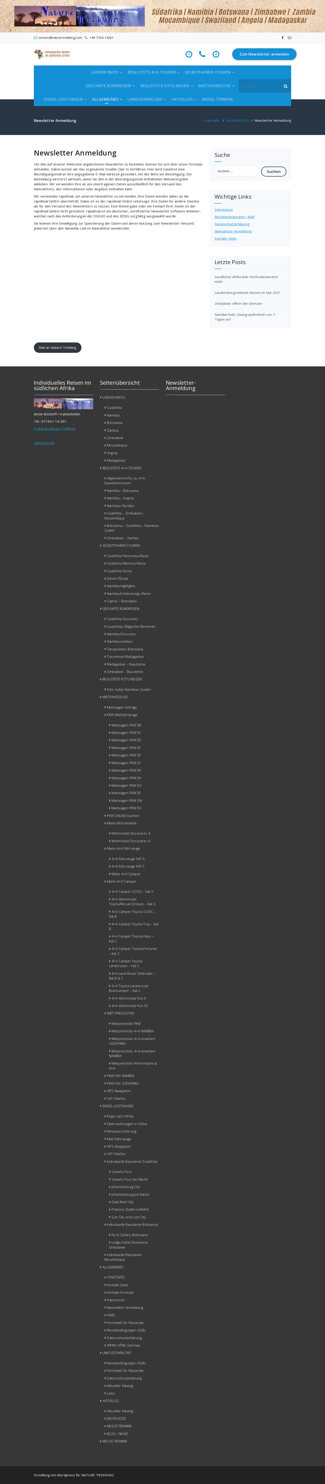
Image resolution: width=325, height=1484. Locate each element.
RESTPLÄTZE (116, 1418)
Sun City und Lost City (128, 1217)
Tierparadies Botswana (125, 649)
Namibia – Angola (120, 498)
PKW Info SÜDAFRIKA (123, 1083)
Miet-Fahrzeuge (119, 1139)
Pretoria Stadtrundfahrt (130, 1209)
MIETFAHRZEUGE (214, 85)
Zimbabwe (115, 437)
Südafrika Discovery (122, 618)
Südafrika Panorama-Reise (128, 556)
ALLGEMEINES (105, 99)
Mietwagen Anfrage (122, 707)
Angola (112, 453)
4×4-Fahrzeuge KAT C (128, 866)
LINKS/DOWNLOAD (145, 99)
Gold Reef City (122, 1202)
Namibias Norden (120, 505)
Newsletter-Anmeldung (233, 231)
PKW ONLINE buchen (123, 815)
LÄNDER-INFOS (104, 72)
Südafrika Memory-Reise (126, 563)
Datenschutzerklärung (232, 224)
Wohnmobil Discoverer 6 (130, 841)
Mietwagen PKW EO (126, 785)
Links (111, 1393)
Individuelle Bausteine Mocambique (123, 1257)
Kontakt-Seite (226, 238)
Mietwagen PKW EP (126, 755)
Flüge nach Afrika (120, 1116)
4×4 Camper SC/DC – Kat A (132, 891)
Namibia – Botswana (123, 490)
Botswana (115, 422)
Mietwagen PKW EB (126, 725)
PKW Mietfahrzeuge (122, 714)
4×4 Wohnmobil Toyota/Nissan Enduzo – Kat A (132, 901)
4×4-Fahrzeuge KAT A (128, 858)
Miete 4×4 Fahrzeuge (123, 848)
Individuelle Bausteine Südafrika (132, 1161)
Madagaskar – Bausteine (126, 664)
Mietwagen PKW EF (126, 747)
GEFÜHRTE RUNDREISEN (108, 85)
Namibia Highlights (121, 586)
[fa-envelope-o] (289, 37)
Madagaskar (116, 460)
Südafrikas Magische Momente (131, 626)
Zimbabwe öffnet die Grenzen (238, 303)
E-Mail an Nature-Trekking (54, 428)
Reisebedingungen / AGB (234, 216)
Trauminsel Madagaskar (125, 656)
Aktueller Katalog (120, 1385)
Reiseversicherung (121, 1131)
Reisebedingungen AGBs (126, 1330)
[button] (285, 85)
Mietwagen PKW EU (126, 808)
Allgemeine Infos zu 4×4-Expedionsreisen (125, 480)
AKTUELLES (182, 99)
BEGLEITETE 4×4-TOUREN (152, 72)
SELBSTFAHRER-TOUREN (208, 72)
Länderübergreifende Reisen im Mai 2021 (248, 292)
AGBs (111, 1315)
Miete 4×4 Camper (126, 874)
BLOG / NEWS (117, 1433)
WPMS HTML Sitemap (123, 1345)
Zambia (112, 430)
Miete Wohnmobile (122, 823)
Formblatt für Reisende (125, 1322)
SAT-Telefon (116, 1098)
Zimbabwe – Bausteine (125, 671)
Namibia (113, 415)
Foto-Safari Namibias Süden (129, 689)
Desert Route (117, 578)
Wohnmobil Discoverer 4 (130, 833)
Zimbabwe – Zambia (123, 538)
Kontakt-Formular (120, 1292)
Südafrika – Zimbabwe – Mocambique (124, 515)
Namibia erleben (120, 641)
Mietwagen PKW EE (126, 793)
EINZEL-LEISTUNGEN (63, 99)
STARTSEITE (116, 1277)
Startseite (212, 120)
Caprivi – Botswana (122, 601)
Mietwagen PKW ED (126, 740)
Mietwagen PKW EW (126, 800)
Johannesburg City (125, 1186)
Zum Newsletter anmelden (264, 54)
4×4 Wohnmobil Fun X (128, 998)
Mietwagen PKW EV (126, 763)
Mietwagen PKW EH (126, 778)
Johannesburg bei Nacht (130, 1194)
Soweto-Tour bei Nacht (129, 1179)
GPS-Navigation (119, 1091)
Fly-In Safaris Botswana (129, 1235)
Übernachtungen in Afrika (127, 1123)
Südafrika (114, 407)
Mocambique (117, 445)
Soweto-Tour (121, 1171)
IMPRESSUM (44, 443)
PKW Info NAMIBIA (121, 1075)
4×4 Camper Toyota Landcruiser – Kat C (126, 963)
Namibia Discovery (121, 634)
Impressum (224, 209)
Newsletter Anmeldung (125, 1307)
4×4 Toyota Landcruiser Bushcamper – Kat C (129, 988)
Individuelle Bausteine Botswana (132, 1224)
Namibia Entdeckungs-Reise (129, 593)
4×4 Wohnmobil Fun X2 (129, 1005)
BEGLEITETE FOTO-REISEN (164, 85)
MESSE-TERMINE (217, 99)
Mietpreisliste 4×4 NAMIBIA (132, 1031)
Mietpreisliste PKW (126, 1023)
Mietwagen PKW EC (126, 732)
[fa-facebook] (282, 37)
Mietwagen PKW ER (126, 770)
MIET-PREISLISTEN (120, 1013)
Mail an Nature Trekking (58, 347)
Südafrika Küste (119, 571)
